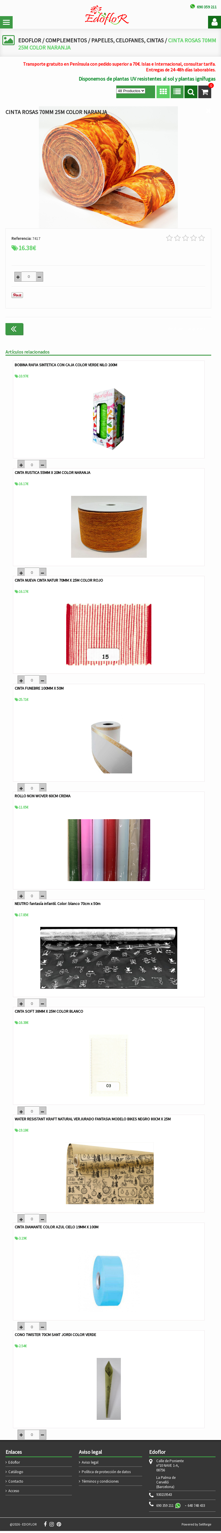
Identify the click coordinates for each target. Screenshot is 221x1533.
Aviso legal (90, 1464)
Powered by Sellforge (196, 1526)
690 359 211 (165, 1507)
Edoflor (14, 1464)
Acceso (13, 1492)
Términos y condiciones (100, 1483)
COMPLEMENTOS (67, 40)
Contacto (15, 1483)
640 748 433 (196, 1507)
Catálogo (15, 1473)
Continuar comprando (186, 328)
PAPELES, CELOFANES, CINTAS (129, 40)
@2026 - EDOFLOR (23, 1526)
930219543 (164, 1496)
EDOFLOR (29, 40)
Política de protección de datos (106, 1473)
